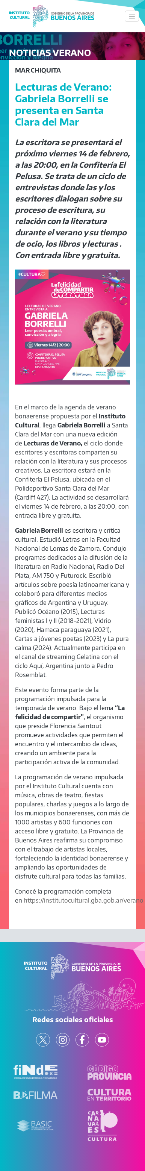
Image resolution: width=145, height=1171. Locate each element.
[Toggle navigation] (132, 16)
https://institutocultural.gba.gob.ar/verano (83, 900)
